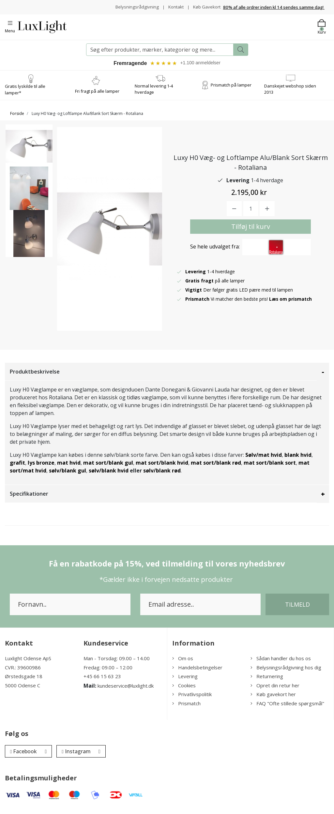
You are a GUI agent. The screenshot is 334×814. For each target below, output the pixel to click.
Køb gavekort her (273, 698)
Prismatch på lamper (231, 89)
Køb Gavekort (205, 12)
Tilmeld (297, 609)
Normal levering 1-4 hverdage (154, 93)
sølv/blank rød (162, 474)
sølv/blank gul (67, 474)
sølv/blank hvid (109, 474)
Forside (17, 117)
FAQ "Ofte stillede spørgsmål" (287, 707)
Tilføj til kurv (250, 230)
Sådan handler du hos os (280, 662)
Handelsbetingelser (197, 671)
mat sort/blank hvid (162, 467)
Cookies (184, 689)
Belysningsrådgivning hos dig (285, 671)
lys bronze (41, 467)
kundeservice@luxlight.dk (126, 690)
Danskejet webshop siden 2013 (290, 93)
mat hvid (69, 467)
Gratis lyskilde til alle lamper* (25, 94)
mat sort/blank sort (270, 467)
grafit (17, 467)
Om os (182, 662)
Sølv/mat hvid (263, 459)
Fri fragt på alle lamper (97, 95)
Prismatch (186, 707)
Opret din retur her (274, 689)
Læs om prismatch (291, 303)
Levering (185, 680)
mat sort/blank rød (216, 467)
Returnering (266, 680)
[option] (29, 155)
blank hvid (297, 459)
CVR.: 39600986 (23, 671)
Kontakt (202, 5)
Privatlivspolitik (192, 698)
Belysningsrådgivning (163, 5)
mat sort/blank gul (108, 467)
